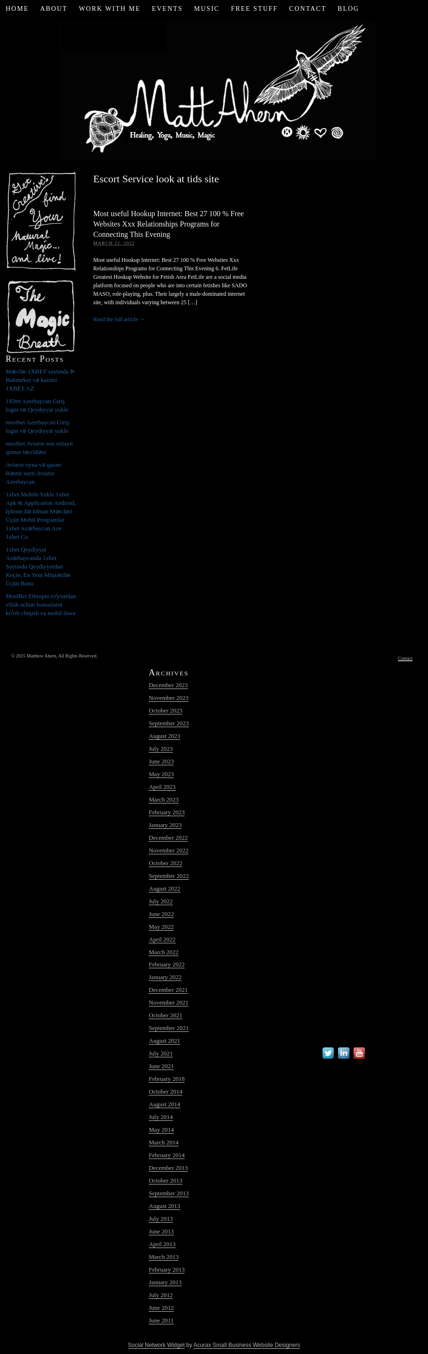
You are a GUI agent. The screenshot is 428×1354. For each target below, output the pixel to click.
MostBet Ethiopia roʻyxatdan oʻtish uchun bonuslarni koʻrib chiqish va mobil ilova (41, 604)
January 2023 (165, 824)
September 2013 (169, 1193)
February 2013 (167, 1269)
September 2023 (169, 723)
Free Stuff (254, 8)
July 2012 (161, 1294)
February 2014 (167, 1155)
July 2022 (161, 901)
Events (167, 8)
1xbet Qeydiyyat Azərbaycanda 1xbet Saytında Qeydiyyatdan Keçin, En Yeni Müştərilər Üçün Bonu (38, 566)
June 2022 (161, 913)
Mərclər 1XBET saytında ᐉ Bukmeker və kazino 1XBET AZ (40, 380)
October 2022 (165, 863)
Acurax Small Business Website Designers (247, 1345)
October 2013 (165, 1180)
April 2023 (162, 786)
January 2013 (165, 1282)
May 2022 (161, 926)
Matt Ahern (214, 89)
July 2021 (161, 1053)
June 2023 (161, 761)
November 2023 (168, 697)
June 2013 (161, 1231)
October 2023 (165, 710)
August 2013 (164, 1205)
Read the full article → (119, 319)
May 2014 (161, 1129)
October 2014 (165, 1091)
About (53, 8)
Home (17, 8)
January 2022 (165, 977)
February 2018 (167, 1078)
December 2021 (168, 989)
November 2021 (168, 1002)
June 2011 (161, 1320)
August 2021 (164, 1040)
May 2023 (161, 774)
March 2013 (163, 1256)
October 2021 (165, 1015)
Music (206, 8)
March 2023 (163, 799)
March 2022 (163, 952)
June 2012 (161, 1307)
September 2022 (169, 875)
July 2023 (161, 748)
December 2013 (168, 1167)
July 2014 (161, 1116)
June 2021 (161, 1066)
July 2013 (161, 1218)
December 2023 (168, 685)
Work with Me (109, 8)
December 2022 (168, 837)
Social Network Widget (156, 1345)
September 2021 (169, 1027)
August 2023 (164, 735)
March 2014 (163, 1142)
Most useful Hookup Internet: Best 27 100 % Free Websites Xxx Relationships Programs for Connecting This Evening (168, 224)
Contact (307, 8)
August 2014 (164, 1104)
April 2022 (162, 939)
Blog (348, 8)
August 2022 (164, 888)
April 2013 (162, 1244)
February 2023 (167, 812)
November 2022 (168, 850)
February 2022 (167, 964)
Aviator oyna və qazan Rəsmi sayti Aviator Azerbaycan (33, 473)
